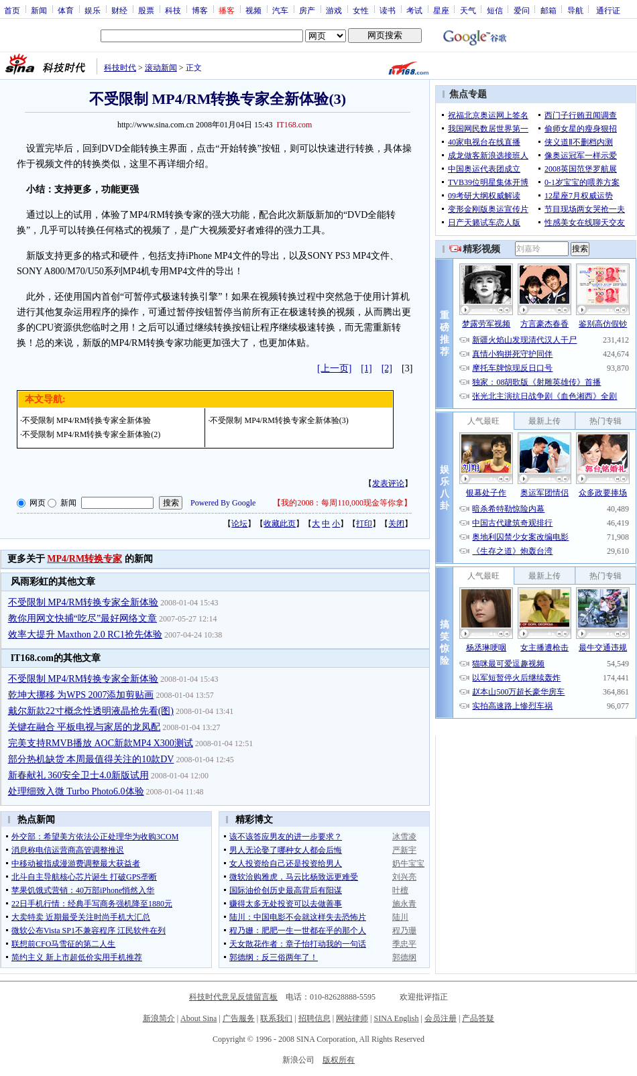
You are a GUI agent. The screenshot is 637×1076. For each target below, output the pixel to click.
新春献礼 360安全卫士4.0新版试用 (78, 775)
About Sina (198, 1018)
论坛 (239, 523)
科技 (173, 10)
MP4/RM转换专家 (84, 559)
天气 (468, 10)
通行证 (608, 10)
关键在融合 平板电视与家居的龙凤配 (84, 727)
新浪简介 (159, 1018)
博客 (200, 10)
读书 (388, 10)
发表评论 (388, 483)
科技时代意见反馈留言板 (233, 997)
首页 (12, 10)
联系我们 (276, 1018)
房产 (307, 10)
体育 (66, 10)
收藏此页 (280, 523)
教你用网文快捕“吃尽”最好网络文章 (82, 618)
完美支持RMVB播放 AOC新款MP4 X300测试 (100, 743)
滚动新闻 (161, 67)
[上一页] (334, 368)
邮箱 (548, 10)
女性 (361, 10)
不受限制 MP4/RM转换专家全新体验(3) (279, 420)
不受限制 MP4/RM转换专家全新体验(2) (91, 434)
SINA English (395, 1018)
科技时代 (120, 67)
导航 (575, 10)
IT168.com (294, 124)
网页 (38, 502)
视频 (253, 10)
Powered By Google (222, 502)
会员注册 (440, 1018)
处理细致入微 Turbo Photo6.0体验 (76, 791)
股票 (146, 10)
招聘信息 (314, 1018)
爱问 (522, 10)
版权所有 (339, 1060)
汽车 (280, 10)
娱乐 (92, 10)
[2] (387, 368)
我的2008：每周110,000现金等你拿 (342, 502)
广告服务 (239, 1018)
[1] (366, 368)
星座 (441, 10)
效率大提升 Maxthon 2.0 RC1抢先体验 (85, 635)
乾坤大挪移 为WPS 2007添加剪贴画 (81, 695)
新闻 (39, 10)
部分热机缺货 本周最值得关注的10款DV (91, 759)
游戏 (334, 10)
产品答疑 (478, 1018)
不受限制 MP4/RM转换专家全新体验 (86, 420)
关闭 (396, 523)
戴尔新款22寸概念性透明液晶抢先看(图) (91, 711)
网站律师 (352, 1018)
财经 (119, 10)
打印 (364, 523)
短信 (495, 10)
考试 (414, 10)
